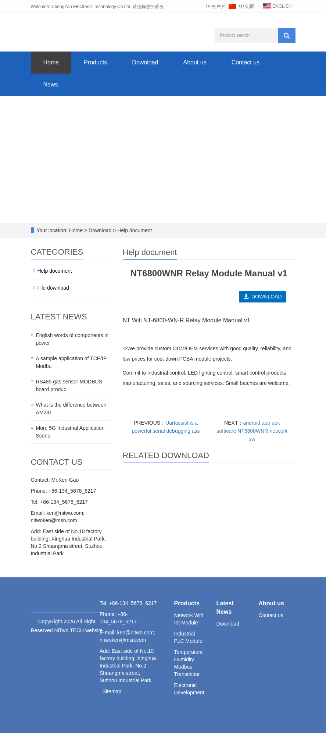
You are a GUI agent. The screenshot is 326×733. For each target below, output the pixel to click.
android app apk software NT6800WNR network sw (252, 431)
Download (145, 62)
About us (194, 62)
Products (95, 62)
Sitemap (112, 691)
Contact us (245, 62)
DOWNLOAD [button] (262, 297)
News (50, 84)
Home (51, 62)
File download (53, 288)
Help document (134, 230)
